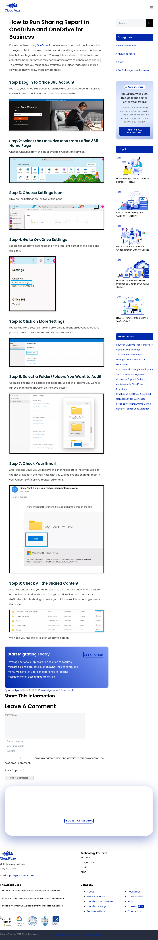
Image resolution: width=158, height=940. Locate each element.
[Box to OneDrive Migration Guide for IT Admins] (133, 192)
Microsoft (85, 857)
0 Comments (66, 690)
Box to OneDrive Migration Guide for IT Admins (130, 214)
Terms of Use (61, 935)
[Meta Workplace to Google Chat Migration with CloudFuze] (133, 226)
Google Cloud (88, 862)
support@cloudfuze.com (20, 875)
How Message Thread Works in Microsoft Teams (132, 180)
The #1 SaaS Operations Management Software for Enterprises (130, 359)
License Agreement (93, 935)
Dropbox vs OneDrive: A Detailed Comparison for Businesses (32, 905)
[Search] (149, 23)
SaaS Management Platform (133, 70)
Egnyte (84, 867)
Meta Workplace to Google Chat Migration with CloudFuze (132, 248)
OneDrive (42, 45)
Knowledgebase (48, 690)
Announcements (127, 45)
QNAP (83, 872)
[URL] (35, 751)
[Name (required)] (35, 741)
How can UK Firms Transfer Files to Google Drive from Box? (31, 890)
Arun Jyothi (15, 690)
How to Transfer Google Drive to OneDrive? (132, 319)
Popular (123, 149)
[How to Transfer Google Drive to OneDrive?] (133, 297)
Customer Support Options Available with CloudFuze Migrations (130, 384)
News (121, 61)
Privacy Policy (75, 935)
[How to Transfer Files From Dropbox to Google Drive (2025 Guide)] (133, 260)
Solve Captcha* (14, 770)
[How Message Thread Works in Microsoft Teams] (133, 158)
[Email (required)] (35, 746)
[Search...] (131, 23)
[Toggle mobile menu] (151, 7)
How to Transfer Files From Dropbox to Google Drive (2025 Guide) (132, 284)
